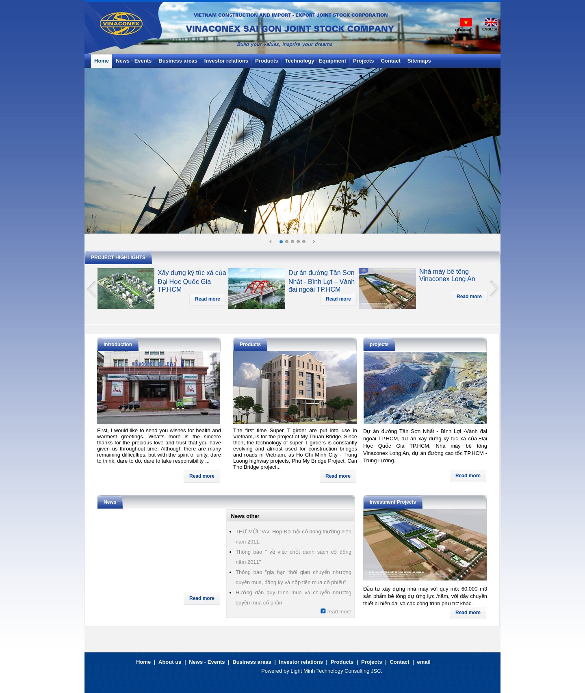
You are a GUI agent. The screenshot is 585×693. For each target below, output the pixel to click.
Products (342, 662)
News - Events (207, 662)
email (424, 662)
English (490, 29)
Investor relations (301, 662)
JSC (376, 671)
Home (143, 662)
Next (314, 242)
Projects (371, 662)
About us (169, 662)
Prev (271, 242)
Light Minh (302, 671)
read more (336, 612)
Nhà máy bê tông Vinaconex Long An (447, 275)
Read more (207, 299)
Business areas (251, 662)
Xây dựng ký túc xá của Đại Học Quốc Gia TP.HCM (192, 281)
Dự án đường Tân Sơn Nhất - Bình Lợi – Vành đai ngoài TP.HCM (321, 281)
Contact (399, 662)
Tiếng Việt (464, 30)
